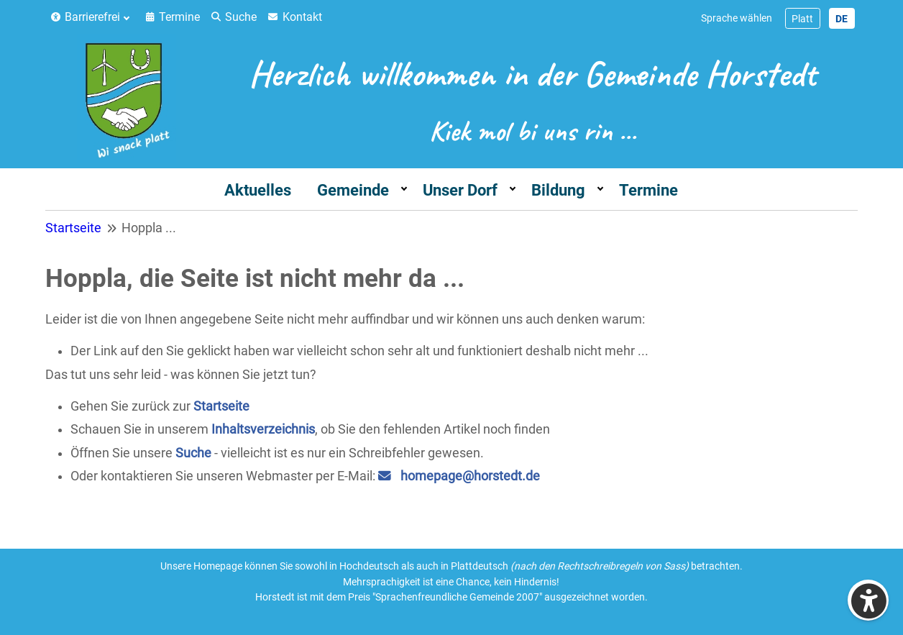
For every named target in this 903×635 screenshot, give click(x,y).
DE (841, 18)
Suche (193, 453)
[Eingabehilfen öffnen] (868, 600)
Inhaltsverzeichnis (263, 429)
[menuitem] (93, 17)
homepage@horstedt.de (470, 476)
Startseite (221, 406)
